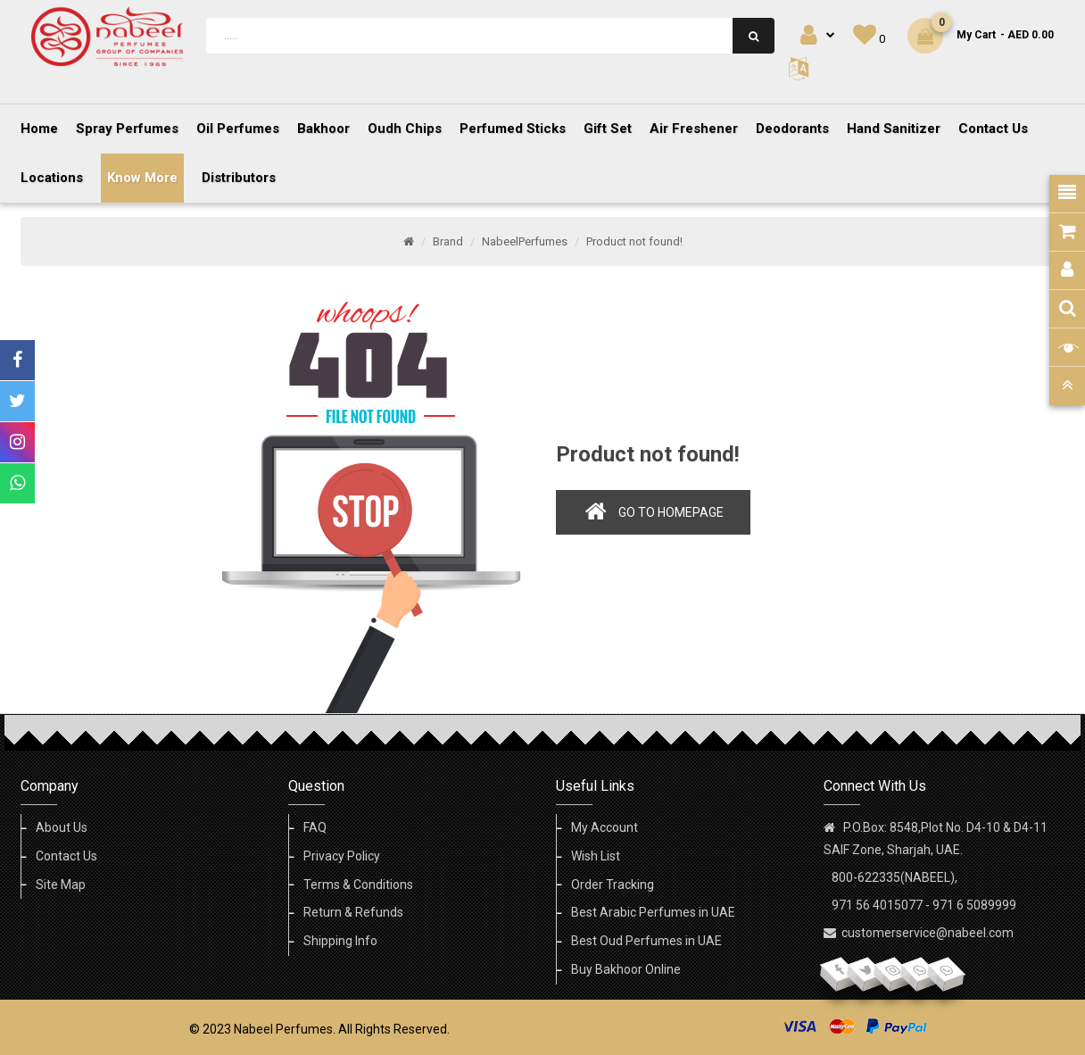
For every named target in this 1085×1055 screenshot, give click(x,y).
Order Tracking (612, 884)
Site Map (61, 884)
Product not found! (634, 241)
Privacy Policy (341, 856)
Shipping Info (340, 941)
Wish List (595, 856)
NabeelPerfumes (524, 241)
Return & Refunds (353, 912)
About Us (61, 827)
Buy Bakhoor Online (626, 969)
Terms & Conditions (358, 884)
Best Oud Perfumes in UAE (646, 941)
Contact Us (66, 856)
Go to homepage (671, 512)
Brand (448, 241)
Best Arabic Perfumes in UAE (653, 912)
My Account (604, 827)
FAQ (315, 827)
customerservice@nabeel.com (927, 933)
